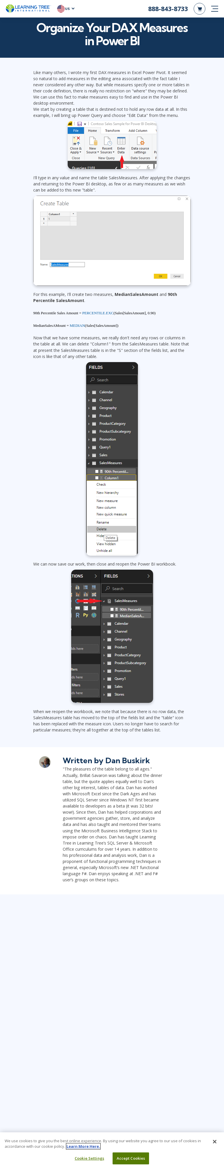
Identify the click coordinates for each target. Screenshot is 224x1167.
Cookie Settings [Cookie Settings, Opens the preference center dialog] (89, 1158)
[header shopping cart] (199, 9)
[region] (112, 1149)
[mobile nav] (214, 9)
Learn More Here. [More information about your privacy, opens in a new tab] (83, 1146)
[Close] (214, 1141)
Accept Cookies (131, 1158)
